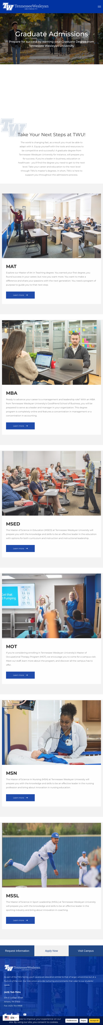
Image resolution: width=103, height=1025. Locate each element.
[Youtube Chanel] (25, 1015)
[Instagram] (18, 1015)
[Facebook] (11, 1015)
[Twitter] (5, 1015)
